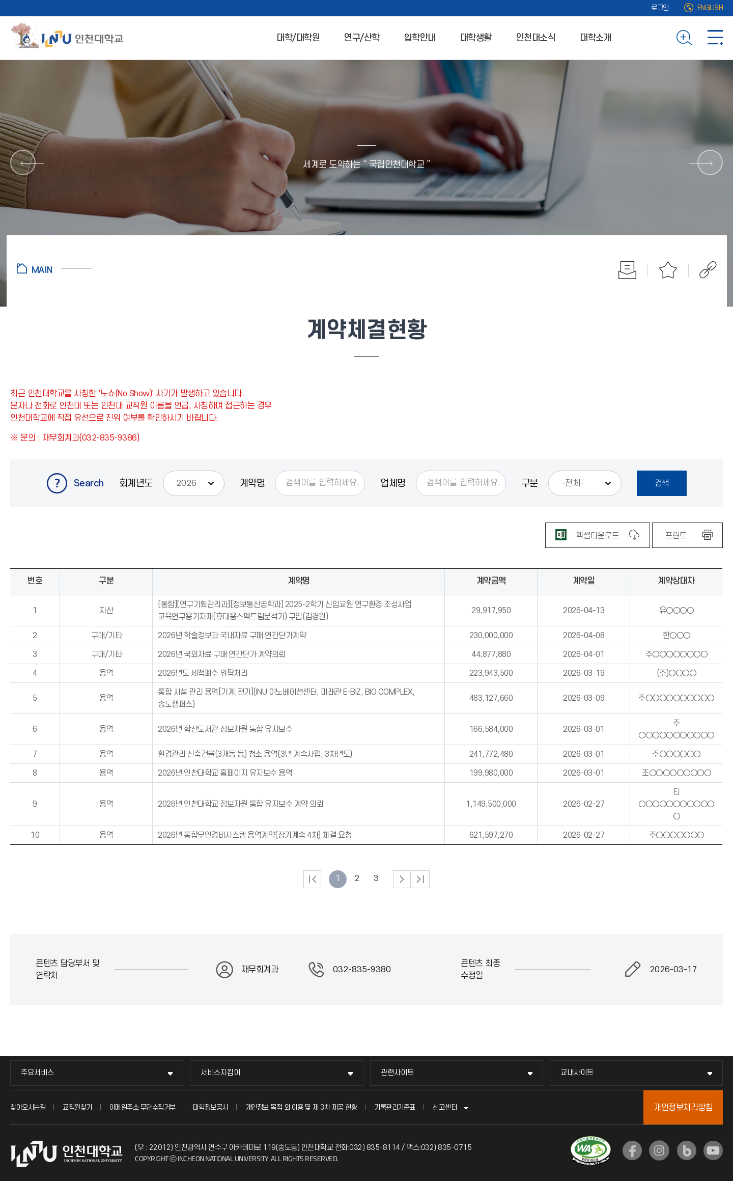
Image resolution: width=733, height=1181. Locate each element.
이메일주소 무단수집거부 (142, 1107)
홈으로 (54, 268)
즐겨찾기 (668, 270)
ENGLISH (710, 8)
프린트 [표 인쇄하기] (676, 535)
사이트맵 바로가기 (715, 37)
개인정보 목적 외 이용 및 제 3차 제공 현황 (301, 1107)
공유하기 (703, 270)
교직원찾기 (77, 1107)
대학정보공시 (210, 1107)
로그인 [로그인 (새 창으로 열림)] (660, 8)
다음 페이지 (402, 879)
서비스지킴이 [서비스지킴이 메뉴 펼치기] (220, 1072)
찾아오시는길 (27, 1107)
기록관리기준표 (394, 1107)
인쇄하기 (627, 270)
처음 (312, 879)
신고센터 (445, 1107)
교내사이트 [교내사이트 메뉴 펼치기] (577, 1072)
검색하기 (684, 37)
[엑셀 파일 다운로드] (597, 535)
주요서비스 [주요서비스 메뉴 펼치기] (37, 1072)
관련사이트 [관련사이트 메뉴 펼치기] (397, 1072)
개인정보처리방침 (683, 1107)
